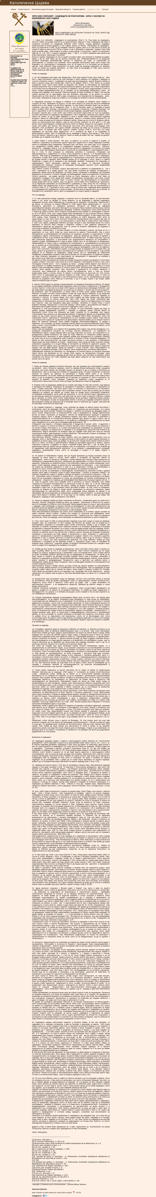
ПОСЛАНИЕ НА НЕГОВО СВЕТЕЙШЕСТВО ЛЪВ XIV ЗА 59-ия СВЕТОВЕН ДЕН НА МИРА (19, 60)
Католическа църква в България (43, 9)
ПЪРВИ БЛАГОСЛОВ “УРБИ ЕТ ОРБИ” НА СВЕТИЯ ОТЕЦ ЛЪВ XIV (19, 82)
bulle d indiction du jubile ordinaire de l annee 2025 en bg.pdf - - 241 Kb (56, 1192)
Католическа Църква (29, 3)
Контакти (105, 9)
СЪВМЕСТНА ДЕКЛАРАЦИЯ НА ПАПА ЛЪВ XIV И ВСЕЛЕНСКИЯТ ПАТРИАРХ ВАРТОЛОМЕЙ (17, 72)
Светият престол (23, 9)
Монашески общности (63, 9)
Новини (13, 9)
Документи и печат (93, 9)
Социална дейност (79, 9)
